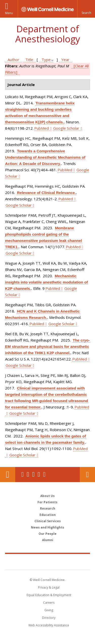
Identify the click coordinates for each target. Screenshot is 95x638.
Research (47, 508)
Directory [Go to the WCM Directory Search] (48, 618)
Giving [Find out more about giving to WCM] (48, 610)
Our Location (7, 474)
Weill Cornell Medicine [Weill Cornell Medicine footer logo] (47, 562)
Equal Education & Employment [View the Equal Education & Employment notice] (49, 595)
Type (46, 59)
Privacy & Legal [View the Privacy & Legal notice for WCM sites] (49, 587)
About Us (47, 496)
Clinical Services (47, 521)
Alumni (47, 540)
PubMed (41, 128)
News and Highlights (47, 527)
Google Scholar (66, 128)
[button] (86, 9)
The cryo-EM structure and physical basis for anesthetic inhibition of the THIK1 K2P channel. (47, 346)
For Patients (47, 502)
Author (13, 59)
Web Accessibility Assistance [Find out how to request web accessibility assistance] (48, 625)
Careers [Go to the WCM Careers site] (48, 602)
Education (48, 515)
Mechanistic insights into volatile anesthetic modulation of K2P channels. (46, 282)
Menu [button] (9, 13)
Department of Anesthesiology (47, 34)
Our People (47, 534)
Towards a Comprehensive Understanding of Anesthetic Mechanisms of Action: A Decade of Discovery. (45, 157)
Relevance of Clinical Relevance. (46, 192)
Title (29, 59)
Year (65, 59)
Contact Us (87, 474)
